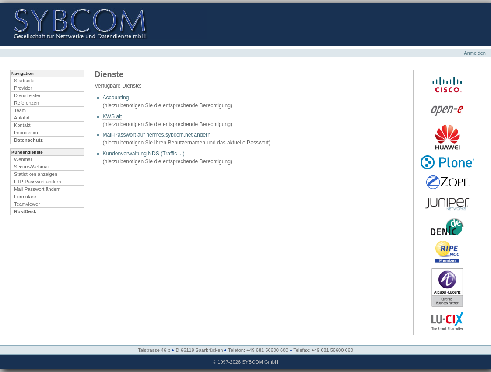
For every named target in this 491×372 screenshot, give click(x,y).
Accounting (115, 98)
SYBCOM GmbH (260, 362)
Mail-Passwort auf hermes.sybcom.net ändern (156, 135)
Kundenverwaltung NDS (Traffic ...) (143, 154)
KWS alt (112, 116)
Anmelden (475, 53)
